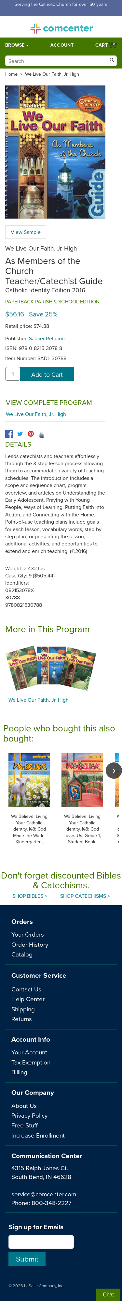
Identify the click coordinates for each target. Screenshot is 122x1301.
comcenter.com (61, 27)
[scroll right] (114, 770)
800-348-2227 (52, 1202)
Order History (29, 944)
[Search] (61, 60)
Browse (15, 45)
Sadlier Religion (47, 338)
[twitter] (20, 434)
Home (11, 74)
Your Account (29, 1052)
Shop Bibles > (29, 895)
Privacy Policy (29, 1115)
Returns (21, 1018)
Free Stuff (24, 1125)
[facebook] (9, 434)
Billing (19, 1071)
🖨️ (41, 434)
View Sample (26, 232)
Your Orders (27, 934)
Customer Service (38, 975)
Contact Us (26, 989)
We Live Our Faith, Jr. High (52, 74)
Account (62, 45)
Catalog (22, 954)
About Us (24, 1105)
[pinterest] (31, 434)
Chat (108, 1294)
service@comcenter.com (43, 1193)
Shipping (23, 1008)
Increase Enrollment (38, 1135)
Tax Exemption (30, 1062)
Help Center (28, 998)
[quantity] (12, 374)
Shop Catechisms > (85, 895)
